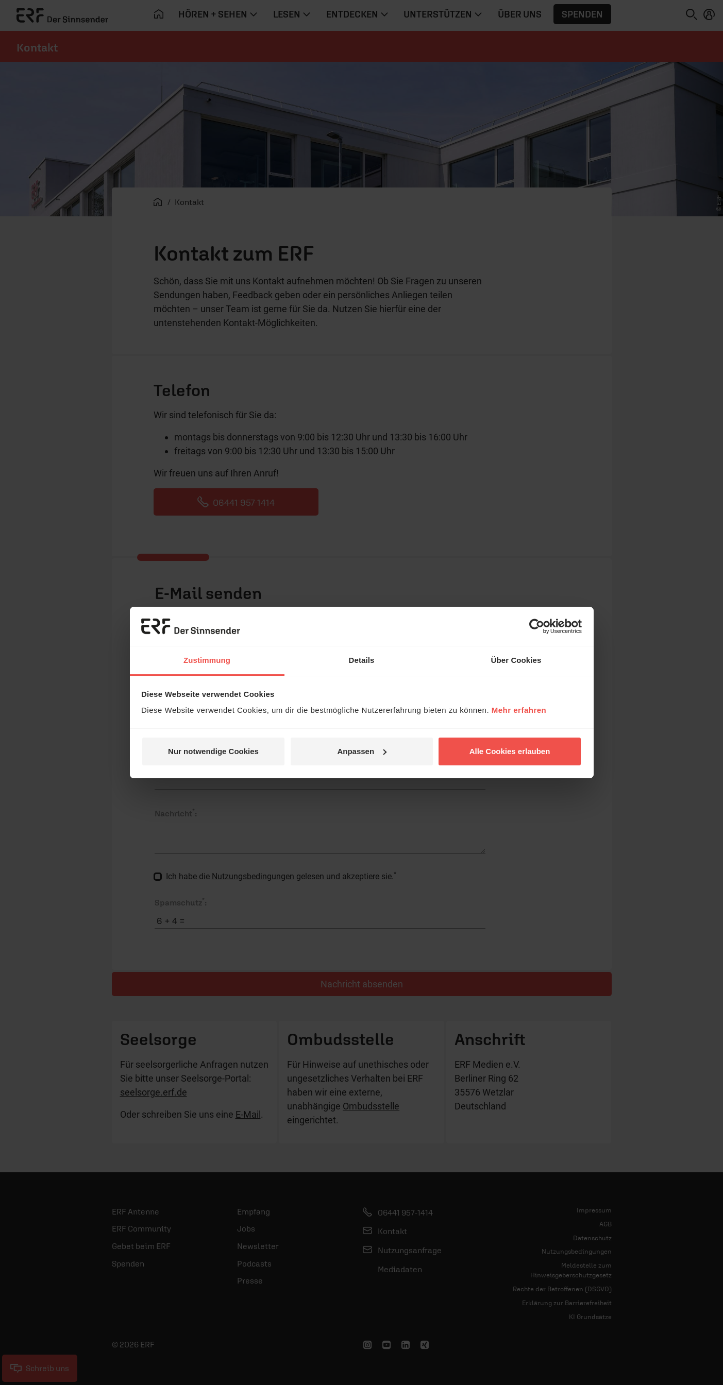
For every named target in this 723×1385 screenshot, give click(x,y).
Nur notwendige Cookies (213, 751)
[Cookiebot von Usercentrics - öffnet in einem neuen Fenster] (537, 626)
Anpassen (361, 751)
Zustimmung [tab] (206, 660)
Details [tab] (362, 660)
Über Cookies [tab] (516, 660)
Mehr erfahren (519, 710)
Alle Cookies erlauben (509, 751)
